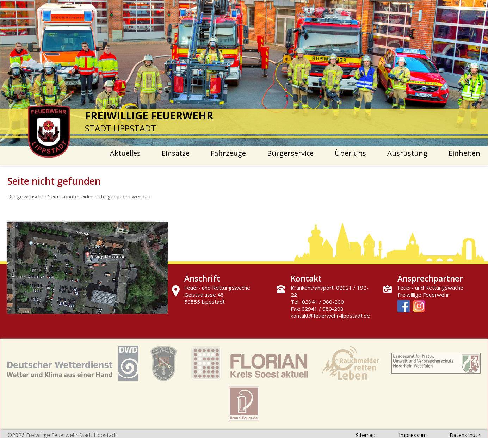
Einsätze (176, 153)
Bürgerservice (290, 153)
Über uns (350, 153)
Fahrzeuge (228, 153)
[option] (244, 73)
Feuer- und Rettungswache (430, 287)
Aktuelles (125, 153)
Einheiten (464, 153)
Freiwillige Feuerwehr (423, 294)
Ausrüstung (407, 153)
